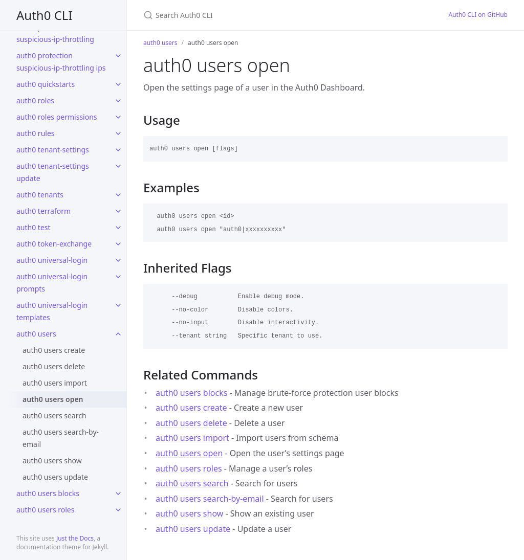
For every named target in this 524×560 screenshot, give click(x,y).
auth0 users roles (45, 509)
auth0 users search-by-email (61, 438)
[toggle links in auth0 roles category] (118, 101)
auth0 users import (55, 383)
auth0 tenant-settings (52, 149)
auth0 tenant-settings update (52, 172)
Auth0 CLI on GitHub (478, 14)
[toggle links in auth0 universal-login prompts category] (118, 276)
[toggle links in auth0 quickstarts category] (118, 84)
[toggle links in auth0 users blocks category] (118, 493)
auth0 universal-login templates (52, 311)
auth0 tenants (39, 194)
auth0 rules (35, 133)
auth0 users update (55, 477)
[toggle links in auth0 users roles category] (118, 510)
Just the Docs (75, 538)
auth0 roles (35, 100)
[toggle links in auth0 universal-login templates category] (118, 305)
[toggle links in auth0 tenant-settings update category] (118, 166)
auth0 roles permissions (56, 117)
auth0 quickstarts (45, 84)
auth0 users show (52, 460)
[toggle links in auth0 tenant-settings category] (118, 150)
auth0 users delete (54, 366)
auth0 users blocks (47, 493)
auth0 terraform (43, 211)
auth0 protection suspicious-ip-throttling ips (61, 62)
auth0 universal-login (52, 260)
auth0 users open (53, 399)
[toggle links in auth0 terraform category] (118, 211)
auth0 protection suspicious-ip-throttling (55, 33)
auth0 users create (54, 350)
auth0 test (33, 227)
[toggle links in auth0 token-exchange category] (118, 244)
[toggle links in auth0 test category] (118, 227)
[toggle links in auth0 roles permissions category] (118, 117)
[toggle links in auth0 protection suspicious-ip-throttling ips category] (118, 56)
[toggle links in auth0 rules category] (118, 133)
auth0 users (36, 334)
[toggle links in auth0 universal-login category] (118, 260)
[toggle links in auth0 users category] (118, 334)
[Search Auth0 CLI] (264, 15)
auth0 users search (54, 415)
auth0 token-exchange (54, 244)
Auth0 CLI (44, 15)
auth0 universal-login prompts (52, 283)
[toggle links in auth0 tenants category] (118, 195)
